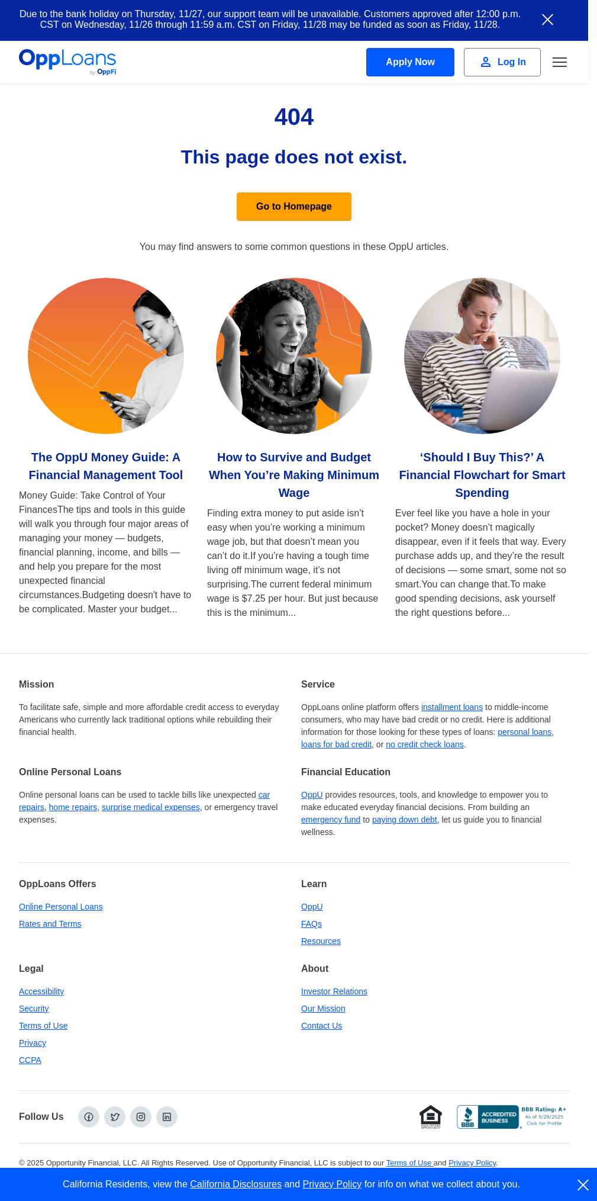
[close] (583, 1185)
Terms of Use (43, 1025)
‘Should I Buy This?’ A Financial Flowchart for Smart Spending (482, 475)
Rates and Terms (50, 924)
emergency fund (330, 819)
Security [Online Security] (34, 1008)
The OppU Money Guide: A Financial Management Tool (106, 466)
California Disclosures (236, 1184)
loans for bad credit (336, 744)
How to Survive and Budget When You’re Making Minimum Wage (294, 475)
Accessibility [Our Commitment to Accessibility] (41, 991)
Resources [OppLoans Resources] (321, 941)
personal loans (524, 732)
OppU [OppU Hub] (312, 794)
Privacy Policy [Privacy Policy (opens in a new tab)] (472, 1162)
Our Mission (323, 1008)
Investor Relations (334, 991)
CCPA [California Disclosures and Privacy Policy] (30, 1060)
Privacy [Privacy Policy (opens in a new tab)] (32, 1043)
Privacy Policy (332, 1184)
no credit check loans (425, 744)
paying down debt (404, 819)
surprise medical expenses (151, 807)
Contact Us (321, 1025)
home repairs (73, 807)
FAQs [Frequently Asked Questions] (311, 924)
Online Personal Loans (61, 906)
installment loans (452, 707)
